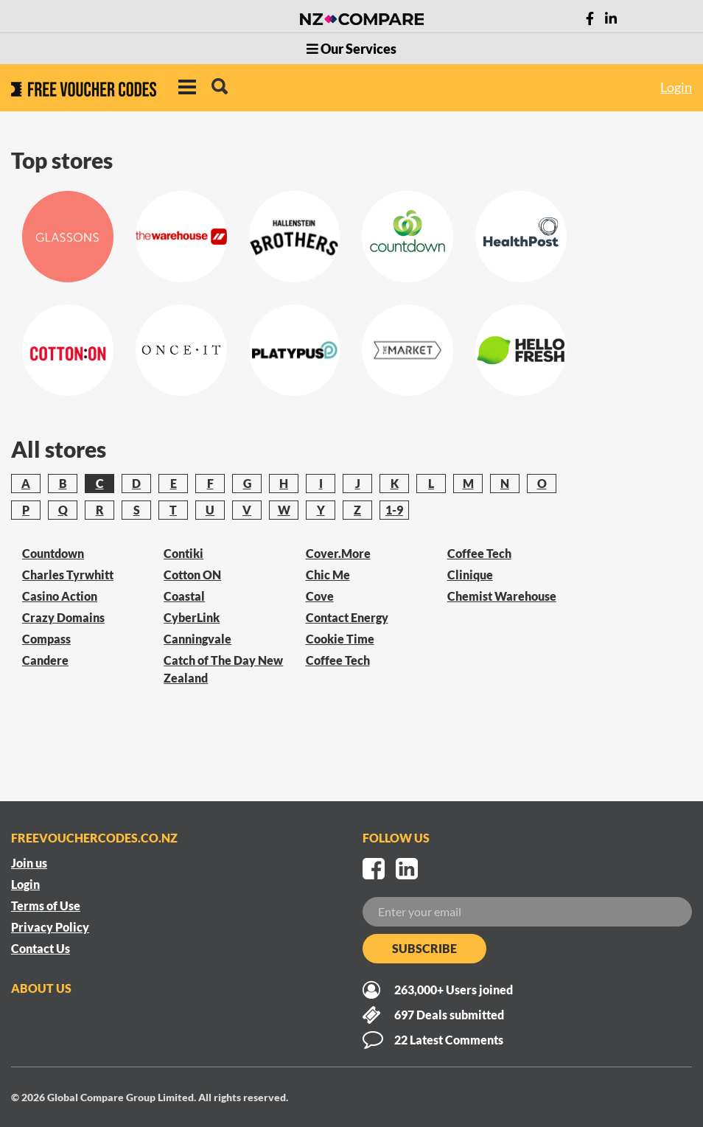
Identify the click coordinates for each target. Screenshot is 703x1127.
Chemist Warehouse (501, 596)
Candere (45, 660)
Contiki (183, 553)
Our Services (351, 49)
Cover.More (338, 553)
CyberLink (192, 617)
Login (676, 87)
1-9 (394, 510)
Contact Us (40, 948)
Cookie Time (340, 639)
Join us (29, 863)
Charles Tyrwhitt (67, 575)
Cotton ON (192, 575)
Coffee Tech (338, 660)
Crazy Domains (63, 617)
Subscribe (424, 948)
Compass (46, 639)
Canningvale (197, 639)
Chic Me (328, 575)
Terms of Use (45, 906)
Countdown (53, 553)
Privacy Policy (50, 927)
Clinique (470, 575)
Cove (320, 596)
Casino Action (59, 596)
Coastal (184, 596)
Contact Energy (347, 617)
